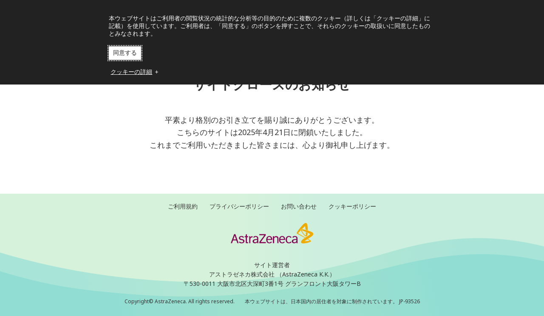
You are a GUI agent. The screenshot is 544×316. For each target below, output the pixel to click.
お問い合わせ (299, 206)
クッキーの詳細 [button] (132, 71)
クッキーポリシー (352, 206)
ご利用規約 (183, 206)
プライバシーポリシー (239, 206)
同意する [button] (125, 52)
